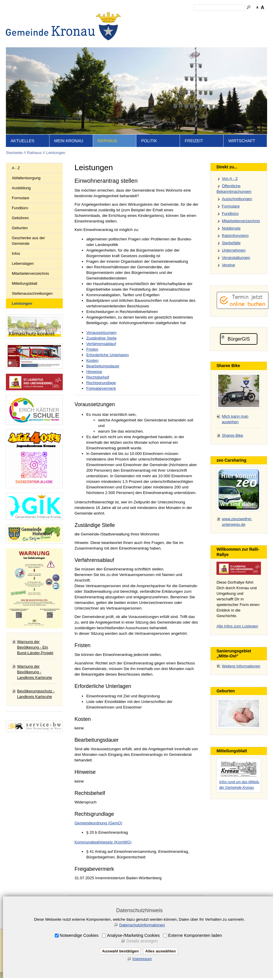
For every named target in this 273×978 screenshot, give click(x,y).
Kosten (92, 360)
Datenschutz (226, 18)
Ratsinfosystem (235, 235)
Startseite (145, 18)
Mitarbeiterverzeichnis (30, 273)
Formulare (20, 198)
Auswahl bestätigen (120, 951)
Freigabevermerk (101, 388)
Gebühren (20, 218)
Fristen (92, 349)
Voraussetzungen (101, 332)
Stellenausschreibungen (32, 293)
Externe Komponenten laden (195, 935)
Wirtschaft (241, 140)
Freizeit (194, 140)
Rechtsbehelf (97, 377)
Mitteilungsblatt (24, 283)
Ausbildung (21, 188)
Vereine (228, 265)
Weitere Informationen (241, 666)
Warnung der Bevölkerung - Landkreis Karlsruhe (34, 672)
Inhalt (163, 18)
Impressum (200, 18)
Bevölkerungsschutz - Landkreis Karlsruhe (35, 694)
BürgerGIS (239, 338)
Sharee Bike (232, 435)
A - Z (16, 168)
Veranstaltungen (236, 257)
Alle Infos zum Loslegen (237, 626)
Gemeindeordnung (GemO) (98, 823)
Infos (16, 253)
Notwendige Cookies (79, 935)
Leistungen (55, 152)
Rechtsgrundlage (101, 383)
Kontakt (179, 18)
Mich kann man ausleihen (235, 419)
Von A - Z (230, 178)
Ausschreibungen (237, 199)
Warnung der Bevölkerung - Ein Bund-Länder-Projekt (35, 647)
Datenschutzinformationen (142, 925)
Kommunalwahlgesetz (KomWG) (103, 842)
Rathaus (107, 140)
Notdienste (231, 228)
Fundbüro (20, 208)
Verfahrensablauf (101, 343)
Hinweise (94, 371)
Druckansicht (252, 18)
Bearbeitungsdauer (103, 366)
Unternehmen (234, 250)
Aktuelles (22, 140)
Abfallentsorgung (26, 178)
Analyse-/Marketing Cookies (133, 935)
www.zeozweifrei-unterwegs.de (237, 522)
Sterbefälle (231, 243)
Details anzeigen (142, 941)
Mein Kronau (68, 140)
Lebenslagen (23, 263)
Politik (149, 140)
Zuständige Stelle (101, 338)
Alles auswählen (160, 951)
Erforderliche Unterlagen (107, 355)
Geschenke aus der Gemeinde (28, 241)
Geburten (20, 228)
